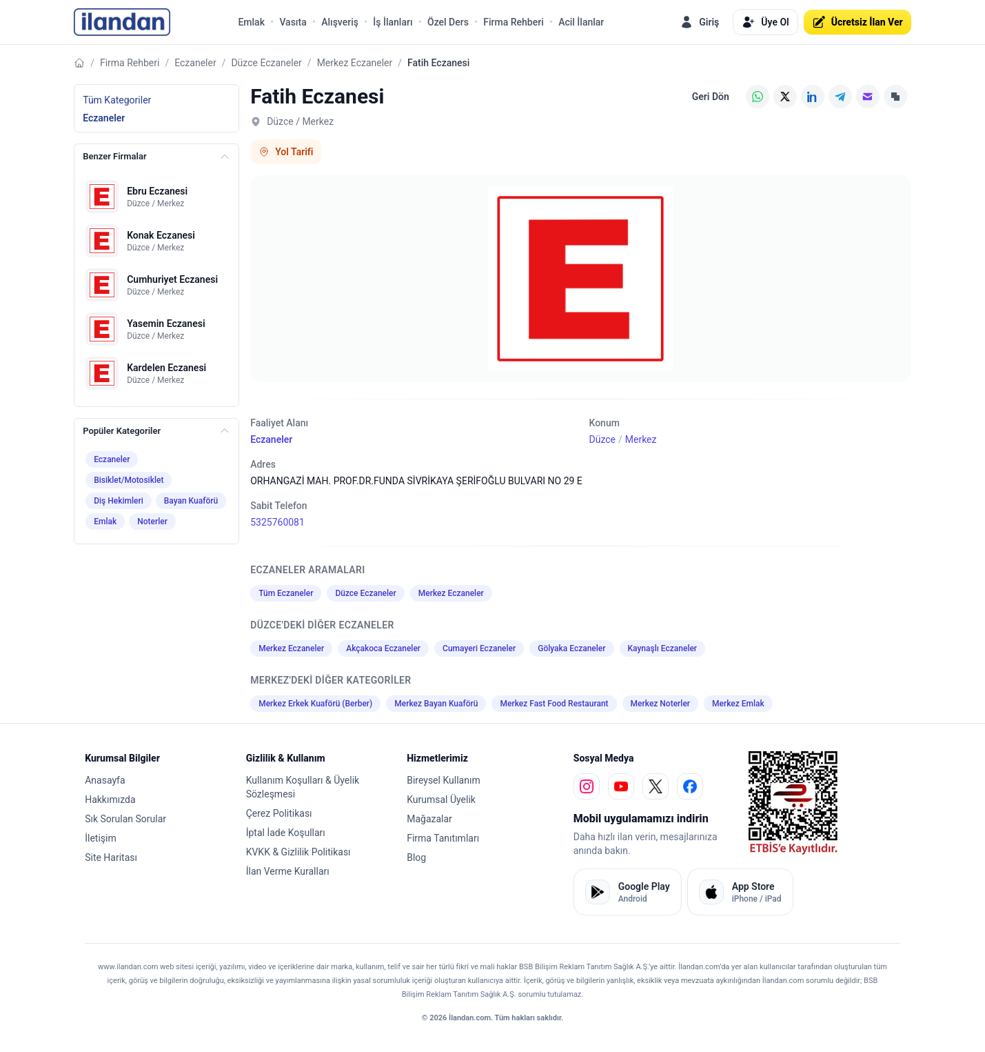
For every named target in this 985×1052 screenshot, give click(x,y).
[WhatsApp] (757, 96)
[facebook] (690, 786)
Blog (416, 857)
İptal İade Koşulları (285, 832)
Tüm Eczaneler (285, 593)
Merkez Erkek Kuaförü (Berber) (315, 703)
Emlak (251, 22)
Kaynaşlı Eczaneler (663, 648)
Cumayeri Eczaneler (479, 648)
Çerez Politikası (279, 813)
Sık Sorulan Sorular (125, 818)
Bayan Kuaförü (191, 501)
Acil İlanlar (581, 22)
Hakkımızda (110, 799)
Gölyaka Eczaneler (571, 648)
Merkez (641, 439)
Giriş (699, 22)
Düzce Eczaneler (266, 62)
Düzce (602, 439)
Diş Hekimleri (118, 501)
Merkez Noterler (660, 703)
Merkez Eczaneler (355, 62)
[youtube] (621, 786)
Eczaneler (195, 62)
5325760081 (277, 522)
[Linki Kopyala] (895, 96)
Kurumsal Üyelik (441, 799)
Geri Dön (710, 96)
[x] (655, 786)
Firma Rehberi (513, 22)
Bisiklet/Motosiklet (128, 480)
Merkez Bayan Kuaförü (436, 703)
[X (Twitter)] (785, 96)
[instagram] (586, 786)
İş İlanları (392, 22)
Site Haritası (111, 857)
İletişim (100, 838)
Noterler (152, 521)
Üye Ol (765, 22)
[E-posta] (868, 96)
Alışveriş (339, 22)
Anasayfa (105, 780)
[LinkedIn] (812, 96)
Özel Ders (448, 22)
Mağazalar (429, 818)
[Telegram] (840, 96)
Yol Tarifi (285, 151)
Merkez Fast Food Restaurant (554, 703)
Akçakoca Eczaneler (383, 648)
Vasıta (292, 22)
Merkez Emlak (738, 703)
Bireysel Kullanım (443, 780)
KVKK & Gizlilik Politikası (298, 851)
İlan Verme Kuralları (287, 871)
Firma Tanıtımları (443, 838)
